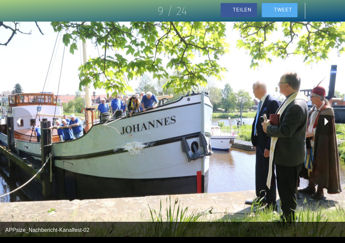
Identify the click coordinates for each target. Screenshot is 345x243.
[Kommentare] (317, 11)
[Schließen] (11, 11)
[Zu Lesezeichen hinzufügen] (334, 11)
